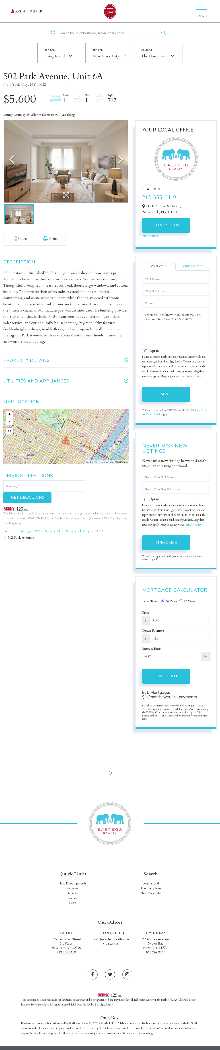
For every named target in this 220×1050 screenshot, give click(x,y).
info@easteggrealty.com (111, 940)
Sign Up (36, 11)
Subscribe (166, 542)
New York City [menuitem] (151, 894)
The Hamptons (154, 56)
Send (166, 394)
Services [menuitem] (73, 889)
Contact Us (166, 225)
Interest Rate (151, 649)
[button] (164, 33)
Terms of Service (154, 414)
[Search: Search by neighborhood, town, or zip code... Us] (110, 33)
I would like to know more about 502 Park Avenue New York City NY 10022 (176, 328)
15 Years (187, 601)
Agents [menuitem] (73, 894)
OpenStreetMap (105, 462)
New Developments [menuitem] (73, 884)
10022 (98, 519)
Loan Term (150, 601)
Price (146, 613)
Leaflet (89, 462)
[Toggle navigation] (201, 11)
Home (8, 519)
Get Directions (107, 486)
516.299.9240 (155, 953)
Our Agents (150, 236)
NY (37, 519)
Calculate (166, 676)
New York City (106, 56)
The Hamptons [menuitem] (150, 889)
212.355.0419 (66, 953)
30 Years (169, 601)
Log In (20, 11)
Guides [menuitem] (73, 899)
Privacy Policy (193, 376)
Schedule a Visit (193, 266)
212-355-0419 (159, 197)
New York (52, 519)
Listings (24, 519)
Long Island (54, 56)
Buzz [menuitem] (72, 904)
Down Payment (153, 631)
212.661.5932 (111, 945)
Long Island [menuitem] (151, 884)
